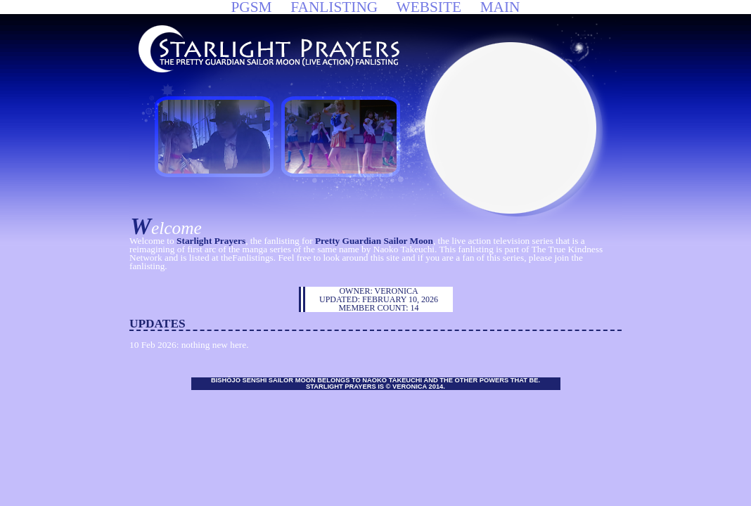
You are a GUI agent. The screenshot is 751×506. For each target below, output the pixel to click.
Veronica (396, 291)
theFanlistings (247, 257)
